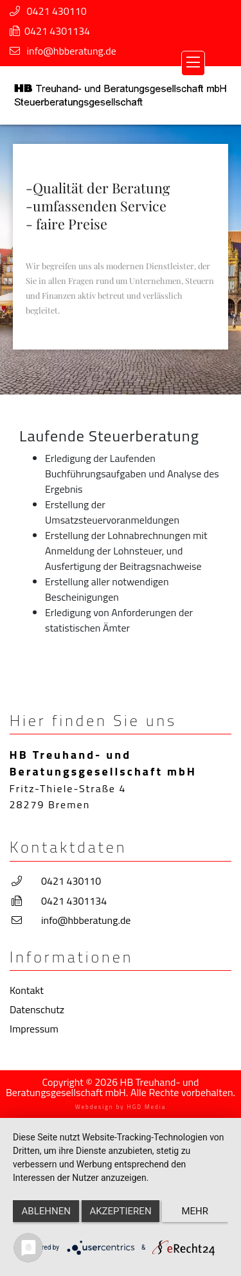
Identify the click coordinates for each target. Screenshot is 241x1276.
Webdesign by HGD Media (120, 1107)
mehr (195, 1211)
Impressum (34, 1028)
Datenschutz (37, 1009)
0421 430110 (57, 11)
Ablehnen (46, 1211)
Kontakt (27, 990)
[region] (120, 259)
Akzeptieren (120, 1211)
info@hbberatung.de (71, 50)
